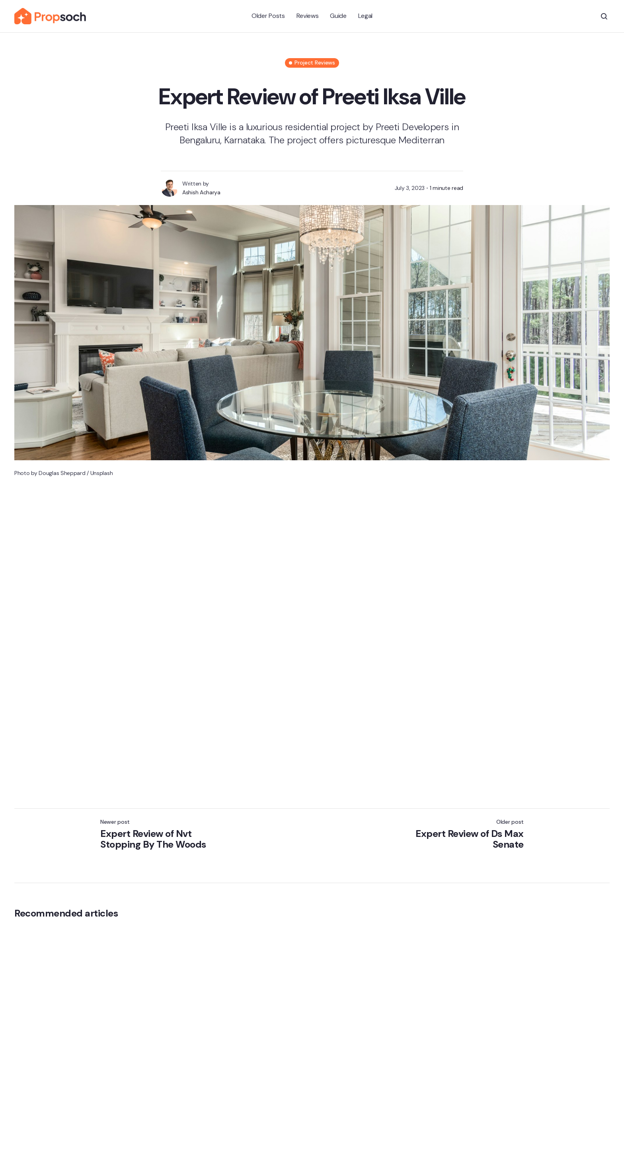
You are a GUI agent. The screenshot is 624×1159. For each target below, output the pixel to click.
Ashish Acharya (201, 192)
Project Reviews (314, 62)
